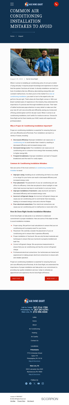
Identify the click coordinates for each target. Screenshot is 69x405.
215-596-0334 (40, 312)
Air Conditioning (34, 329)
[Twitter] (34, 383)
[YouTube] (39, 383)
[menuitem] (12, 401)
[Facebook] (30, 383)
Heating (34, 333)
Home (35, 321)
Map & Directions (34, 361)
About (35, 325)
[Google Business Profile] (26, 383)
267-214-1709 (40, 307)
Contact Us (34, 340)
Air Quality (34, 336)
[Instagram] (43, 383)
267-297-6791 (41, 310)
